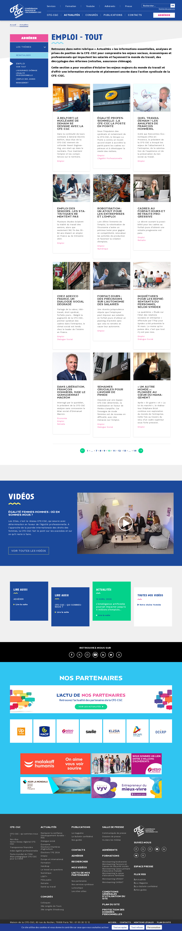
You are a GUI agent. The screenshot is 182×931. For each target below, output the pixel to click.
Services (51, 6)
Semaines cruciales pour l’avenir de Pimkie (110, 393)
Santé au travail (48, 893)
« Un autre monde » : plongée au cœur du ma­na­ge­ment (150, 395)
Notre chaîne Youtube (150, 611)
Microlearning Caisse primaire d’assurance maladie (116, 876)
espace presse (143, 872)
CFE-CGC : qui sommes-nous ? (24, 841)
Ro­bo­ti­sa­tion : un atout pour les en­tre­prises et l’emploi (111, 212)
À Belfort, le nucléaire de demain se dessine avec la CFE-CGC (70, 123)
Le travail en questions (52, 876)
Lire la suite (22, 610)
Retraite (142, 240)
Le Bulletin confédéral (82, 842)
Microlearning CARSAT (112, 888)
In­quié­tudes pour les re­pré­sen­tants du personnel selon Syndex (151, 304)
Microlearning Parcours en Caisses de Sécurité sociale (115, 871)
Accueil (13, 25)
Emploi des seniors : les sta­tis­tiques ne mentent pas (71, 212)
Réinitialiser (23, 55)
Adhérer (77, 861)
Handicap (45, 872)
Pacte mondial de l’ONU (21, 860)
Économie (62, 421)
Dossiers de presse (111, 842)
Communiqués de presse (114, 839)
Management (22, 83)
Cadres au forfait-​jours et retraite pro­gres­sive (151, 212)
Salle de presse (113, 833)
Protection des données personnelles (113, 917)
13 (124, 456)
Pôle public (46, 886)
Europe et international (52, 865)
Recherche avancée (167, 9)
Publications (113, 15)
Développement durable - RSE (53, 842)
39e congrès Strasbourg (52, 915)
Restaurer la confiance (51, 839)
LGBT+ (44, 882)
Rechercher (80, 867)
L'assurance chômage (26, 70)
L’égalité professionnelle (24, 74)
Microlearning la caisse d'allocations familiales (113, 880)
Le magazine (77, 839)
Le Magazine (141, 889)
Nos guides (77, 846)
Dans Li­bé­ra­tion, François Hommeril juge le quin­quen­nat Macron (71, 395)
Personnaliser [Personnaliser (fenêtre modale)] (154, 927)
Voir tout (21, 67)
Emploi (20, 63)
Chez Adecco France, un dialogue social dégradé (70, 303)
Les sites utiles (79, 897)
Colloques (45, 909)
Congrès (91, 15)
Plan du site (111, 910)
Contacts (135, 15)
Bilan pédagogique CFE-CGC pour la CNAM (23, 864)
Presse (128, 6)
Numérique (102, 249)
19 (135, 456)
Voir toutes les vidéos (28, 556)
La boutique (77, 894)
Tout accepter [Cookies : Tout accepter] (120, 927)
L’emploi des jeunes (25, 79)
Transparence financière (21, 853)
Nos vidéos (79, 873)
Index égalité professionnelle (24, 857)
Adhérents (110, 6)
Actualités (72, 15)
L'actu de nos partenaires (81, 879)
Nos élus (14, 845)
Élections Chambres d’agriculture (50, 854)
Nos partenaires (79, 887)
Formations (110, 861)
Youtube (90, 6)
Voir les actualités (91, 712)
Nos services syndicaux (83, 890)
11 (114, 456)
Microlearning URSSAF (112, 885)
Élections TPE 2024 (50, 858)
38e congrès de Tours (51, 912)
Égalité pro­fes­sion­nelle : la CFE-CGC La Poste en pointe (111, 122)
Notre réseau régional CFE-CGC (23, 849)
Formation (70, 6)
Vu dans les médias (111, 846)
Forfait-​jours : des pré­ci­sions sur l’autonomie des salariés (110, 303)
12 (119, 456)
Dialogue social (65, 342)
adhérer (164, 15)
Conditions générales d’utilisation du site (113, 900)
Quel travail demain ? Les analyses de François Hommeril (148, 123)
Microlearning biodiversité (114, 868)
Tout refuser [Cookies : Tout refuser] (137, 927)
